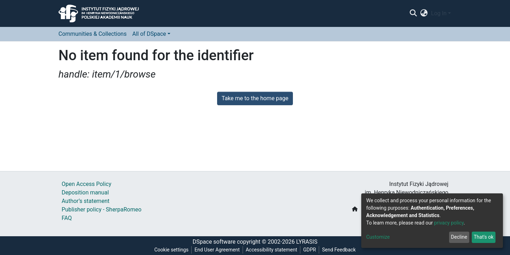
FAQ (67, 218)
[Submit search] (413, 13)
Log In (439, 13)
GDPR (309, 250)
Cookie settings (171, 250)
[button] (424, 13)
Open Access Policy (86, 184)
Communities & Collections (92, 33)
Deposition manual (85, 192)
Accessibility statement (271, 250)
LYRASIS (306, 241)
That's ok (483, 237)
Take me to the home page (255, 98)
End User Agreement (216, 250)
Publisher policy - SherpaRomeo (101, 209)
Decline (459, 237)
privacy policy (449, 223)
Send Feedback (339, 250)
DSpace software (214, 241)
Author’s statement (85, 201)
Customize (378, 237)
